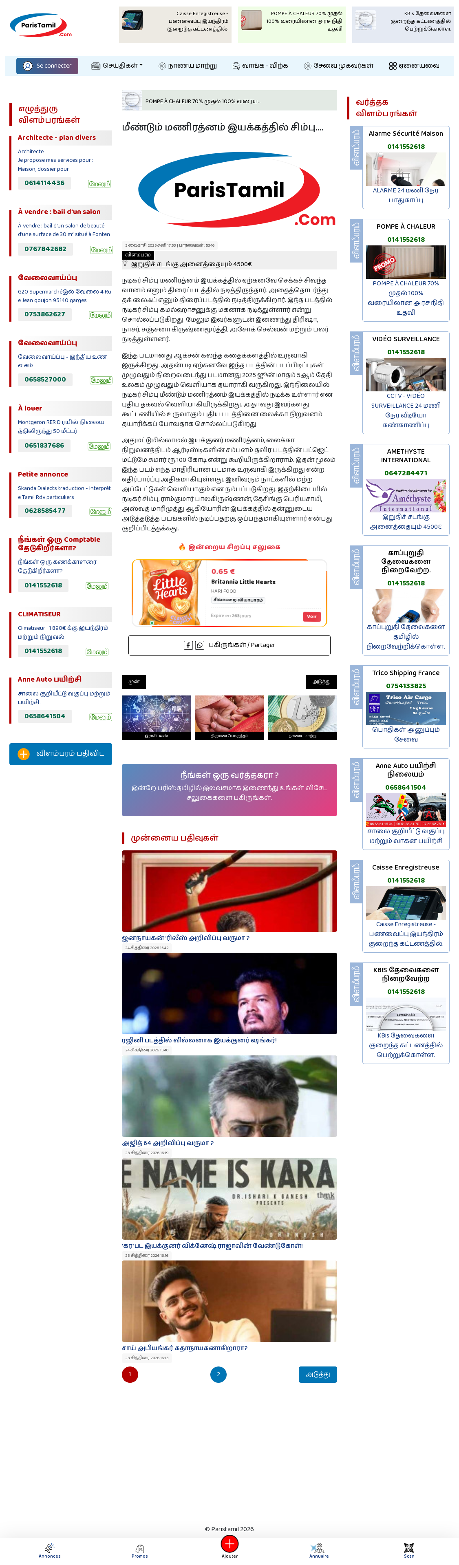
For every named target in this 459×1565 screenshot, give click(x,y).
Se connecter (47, 66)
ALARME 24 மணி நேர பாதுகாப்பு (406, 195)
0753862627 (44, 314)
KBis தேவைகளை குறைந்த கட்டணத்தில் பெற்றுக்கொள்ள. (406, 1045)
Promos (140, 1551)
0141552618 (43, 585)
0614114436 (44, 183)
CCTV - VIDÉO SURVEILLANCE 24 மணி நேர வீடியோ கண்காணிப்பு (406, 410)
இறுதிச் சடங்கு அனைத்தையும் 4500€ (187, 260)
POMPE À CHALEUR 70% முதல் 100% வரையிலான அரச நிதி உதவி (406, 298)
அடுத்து (322, 682)
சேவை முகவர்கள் (338, 66)
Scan (409, 1551)
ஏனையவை (414, 66)
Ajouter (229, 1551)
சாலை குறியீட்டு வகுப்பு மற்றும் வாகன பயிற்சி (406, 836)
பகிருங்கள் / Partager (229, 645)
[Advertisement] (60, 907)
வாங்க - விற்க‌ (260, 66)
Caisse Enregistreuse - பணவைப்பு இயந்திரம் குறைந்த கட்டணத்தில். (406, 934)
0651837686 (44, 445)
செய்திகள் (114, 66)
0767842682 (45, 249)
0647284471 (405, 473)
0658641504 (45, 716)
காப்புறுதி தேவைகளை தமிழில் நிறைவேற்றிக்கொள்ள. (405, 637)
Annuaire (319, 1551)
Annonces (50, 1551)
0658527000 (45, 379)
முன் (133, 682)
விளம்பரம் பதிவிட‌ (61, 754)
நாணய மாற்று (188, 66)
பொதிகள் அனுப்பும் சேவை (406, 735)
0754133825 (406, 686)
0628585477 (45, 511)
